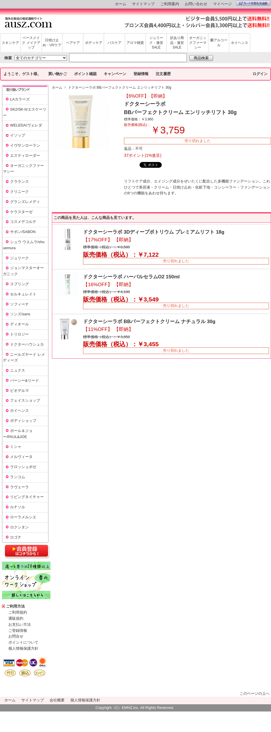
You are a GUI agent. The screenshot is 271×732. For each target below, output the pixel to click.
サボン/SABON (22, 232)
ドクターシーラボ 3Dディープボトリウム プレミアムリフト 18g (153, 232)
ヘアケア (73, 43)
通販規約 (15, 618)
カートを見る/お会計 (253, 3)
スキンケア (10, 43)
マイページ (222, 4)
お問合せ (15, 636)
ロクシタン (19, 527)
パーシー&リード (24, 380)
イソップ (17, 135)
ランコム (17, 477)
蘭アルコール (218, 42)
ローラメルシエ (23, 517)
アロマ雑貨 (135, 43)
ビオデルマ (19, 390)
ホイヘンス (239, 43)
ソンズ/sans (20, 314)
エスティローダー (25, 155)
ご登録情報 (17, 630)
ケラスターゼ (21, 212)
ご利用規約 (17, 612)
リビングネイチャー (27, 497)
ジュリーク (19, 258)
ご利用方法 (15, 606)
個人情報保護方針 (23, 648)
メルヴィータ (21, 457)
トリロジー (19, 334)
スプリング (19, 284)
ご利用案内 (169, 4)
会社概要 (57, 700)
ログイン (260, 74)
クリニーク (19, 191)
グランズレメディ (25, 202)
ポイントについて (23, 642)
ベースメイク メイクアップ (31, 43)
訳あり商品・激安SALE (177, 43)
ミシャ (15, 446)
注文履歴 (163, 74)
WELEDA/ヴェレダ (26, 125)
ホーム (120, 4)
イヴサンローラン (25, 145)
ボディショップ (23, 420)
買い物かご (57, 74)
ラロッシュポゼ (23, 467)
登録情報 (140, 74)
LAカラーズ (20, 99)
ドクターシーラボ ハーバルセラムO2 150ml (131, 277)
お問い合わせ (196, 4)
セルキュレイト (23, 294)
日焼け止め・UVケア (52, 42)
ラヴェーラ (19, 487)
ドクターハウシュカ (27, 344)
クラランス (19, 181)
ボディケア (93, 43)
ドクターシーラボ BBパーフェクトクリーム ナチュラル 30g (149, 321)
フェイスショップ (25, 400)
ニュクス (17, 370)
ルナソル (17, 507)
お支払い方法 (19, 624)
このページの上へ (255, 693)
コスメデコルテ (23, 221)
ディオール (19, 324)
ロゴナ (15, 537)
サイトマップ (143, 4)
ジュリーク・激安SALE (156, 43)
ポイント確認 (85, 74)
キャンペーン (115, 74)
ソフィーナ (19, 304)
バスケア (114, 43)
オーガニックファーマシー (197, 43)
